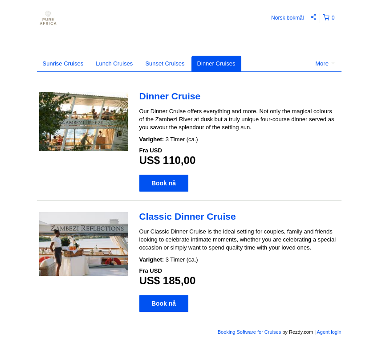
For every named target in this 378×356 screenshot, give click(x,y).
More (324, 63)
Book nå (163, 183)
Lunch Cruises (114, 63)
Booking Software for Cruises (250, 332)
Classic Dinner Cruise (187, 216)
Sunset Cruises (164, 63)
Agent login (329, 332)
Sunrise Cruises (63, 63)
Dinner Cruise (170, 96)
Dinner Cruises (216, 63)
